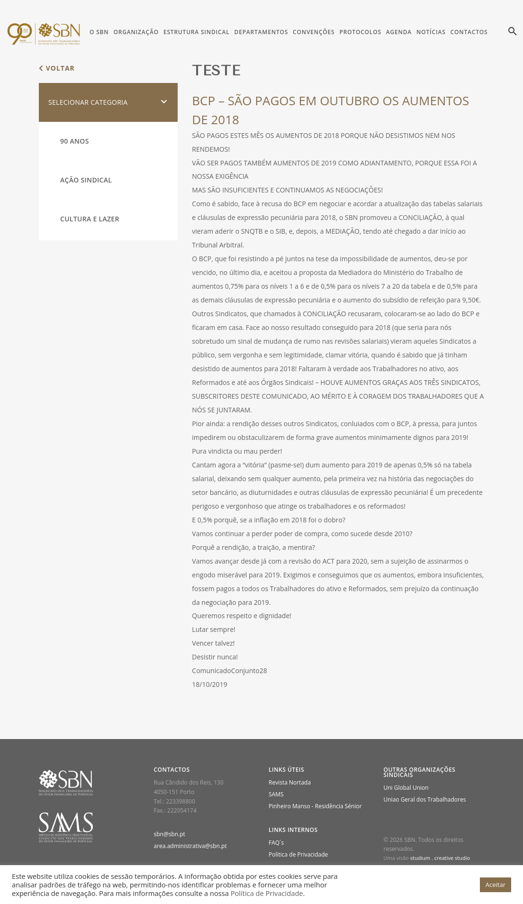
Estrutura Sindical (196, 32)
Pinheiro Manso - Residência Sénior (315, 806)
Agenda (399, 32)
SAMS (276, 794)
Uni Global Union (406, 788)
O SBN (99, 32)
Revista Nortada (290, 782)
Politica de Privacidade (298, 854)
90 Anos (74, 141)
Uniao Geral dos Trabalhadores (425, 799)
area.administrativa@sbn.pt (190, 846)
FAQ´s (276, 843)
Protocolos (360, 32)
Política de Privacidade (267, 893)
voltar (57, 68)
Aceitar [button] (495, 884)
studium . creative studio (440, 857)
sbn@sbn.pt (169, 834)
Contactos (469, 32)
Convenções (313, 32)
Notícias (430, 32)
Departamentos (261, 32)
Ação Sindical (86, 179)
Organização (135, 32)
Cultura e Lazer (89, 218)
